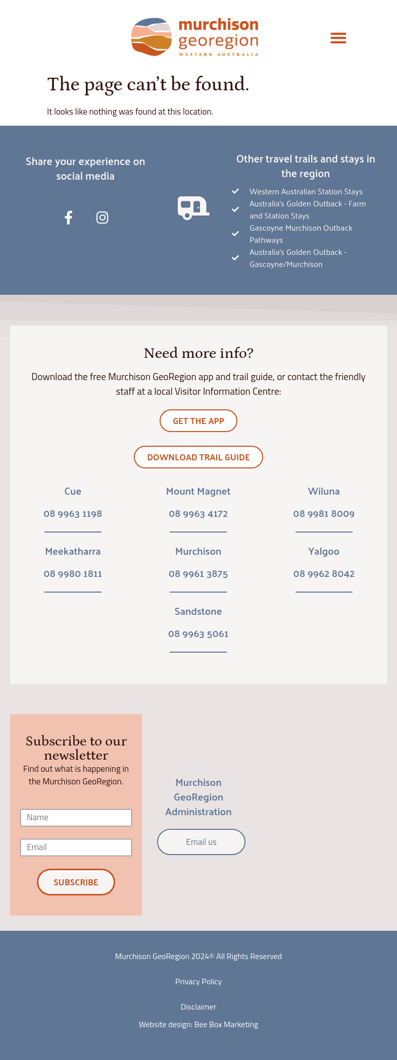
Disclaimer (198, 1006)
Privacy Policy (198, 981)
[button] (339, 38)
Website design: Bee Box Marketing (199, 1024)
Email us (201, 842)
